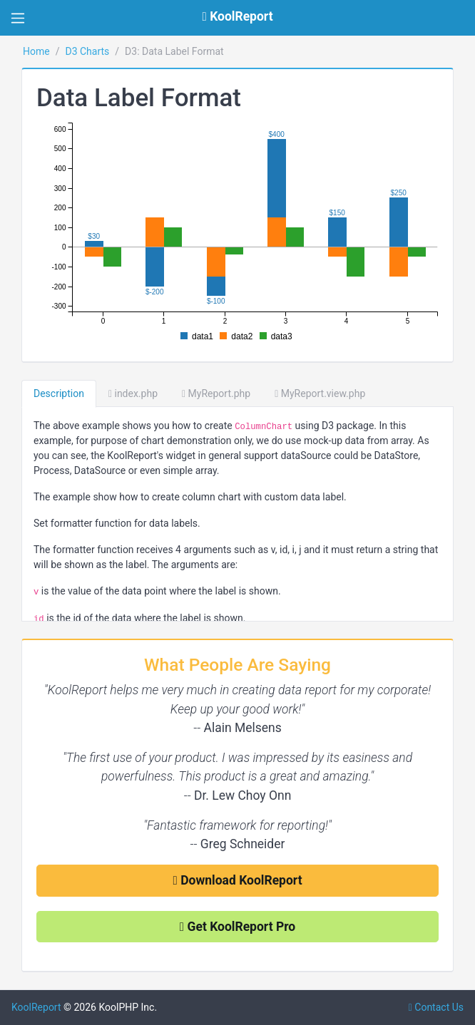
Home (36, 51)
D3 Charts (87, 51)
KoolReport (36, 1007)
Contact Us (436, 1007)
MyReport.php (216, 393)
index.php (133, 393)
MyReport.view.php (320, 393)
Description (59, 393)
